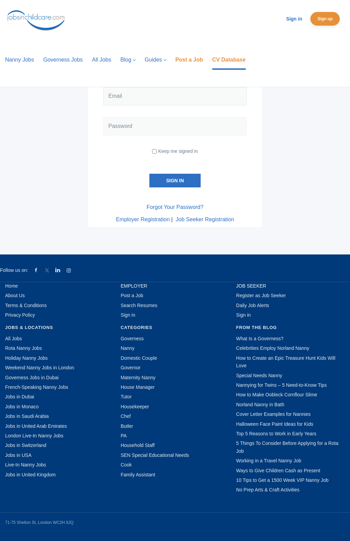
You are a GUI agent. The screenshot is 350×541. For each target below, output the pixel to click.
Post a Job (132, 295)
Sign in (294, 19)
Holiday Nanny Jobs (26, 358)
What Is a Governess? (260, 338)
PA (124, 435)
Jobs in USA (18, 455)
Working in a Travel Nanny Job (268, 460)
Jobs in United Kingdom (30, 474)
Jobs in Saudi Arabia (27, 416)
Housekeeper (135, 406)
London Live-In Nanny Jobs (34, 435)
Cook (126, 464)
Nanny (127, 348)
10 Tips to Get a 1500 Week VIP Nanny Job (282, 480)
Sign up (325, 18)
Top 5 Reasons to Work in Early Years (276, 433)
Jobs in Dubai (19, 396)
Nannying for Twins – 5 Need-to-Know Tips (281, 385)
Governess (132, 338)
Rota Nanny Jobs (23, 348)
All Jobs (13, 338)
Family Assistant (138, 474)
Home (11, 286)
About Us (15, 295)
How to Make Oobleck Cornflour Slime (276, 394)
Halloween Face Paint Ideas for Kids (274, 424)
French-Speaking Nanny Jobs (36, 387)
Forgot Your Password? (175, 207)
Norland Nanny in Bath (260, 404)
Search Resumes (139, 305)
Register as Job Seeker (261, 295)
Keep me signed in (178, 151)
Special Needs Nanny (259, 375)
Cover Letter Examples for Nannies (273, 414)
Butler (127, 426)
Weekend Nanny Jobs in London (39, 367)
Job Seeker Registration (205, 219)
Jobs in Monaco (22, 406)
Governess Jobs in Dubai (31, 377)
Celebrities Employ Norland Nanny (272, 348)
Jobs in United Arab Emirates (36, 426)
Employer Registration (143, 219)
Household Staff (137, 445)
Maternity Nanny (138, 377)
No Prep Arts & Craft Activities (267, 489)
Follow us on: (14, 270)
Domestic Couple (139, 358)
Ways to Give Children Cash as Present (278, 470)
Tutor (126, 396)
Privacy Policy (20, 315)
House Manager (138, 387)
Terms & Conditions (25, 305)
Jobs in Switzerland (25, 445)
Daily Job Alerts (252, 305)
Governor (130, 367)
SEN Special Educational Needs (155, 455)
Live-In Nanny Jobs (25, 464)
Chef (126, 416)
